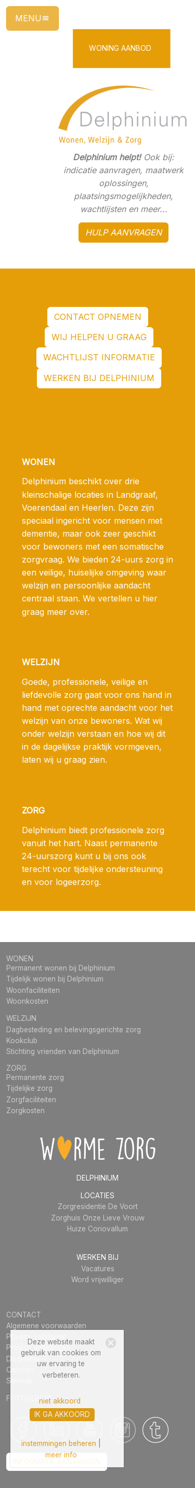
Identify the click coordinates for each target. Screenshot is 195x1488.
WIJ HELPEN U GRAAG (99, 337)
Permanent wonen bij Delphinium (60, 968)
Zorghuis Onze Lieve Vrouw (98, 1218)
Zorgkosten (25, 1110)
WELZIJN (21, 1018)
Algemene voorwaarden (46, 1326)
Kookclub (21, 1040)
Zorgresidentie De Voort (98, 1206)
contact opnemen (97, 317)
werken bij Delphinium (99, 378)
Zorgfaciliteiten (31, 1100)
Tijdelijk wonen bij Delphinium (54, 979)
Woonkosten (27, 1001)
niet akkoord (60, 1401)
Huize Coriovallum (97, 1229)
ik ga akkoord (62, 1414)
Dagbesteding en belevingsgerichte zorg (73, 1030)
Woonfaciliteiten (33, 990)
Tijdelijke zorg (29, 1088)
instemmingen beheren (58, 1443)
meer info (61, 1455)
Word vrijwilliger (97, 1279)
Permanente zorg (35, 1077)
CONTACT (23, 1315)
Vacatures (97, 1269)
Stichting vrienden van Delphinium (62, 1051)
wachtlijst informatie (99, 357)
